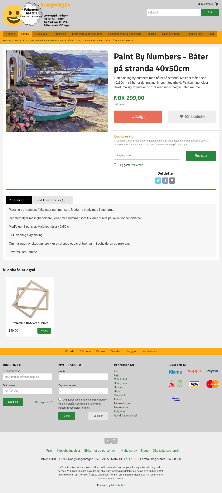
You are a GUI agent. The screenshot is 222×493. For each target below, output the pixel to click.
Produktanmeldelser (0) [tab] (50, 200)
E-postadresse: (67, 385)
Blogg (145, 450)
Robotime (119, 411)
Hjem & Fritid (194, 33)
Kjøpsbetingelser (68, 450)
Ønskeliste (192, 116)
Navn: (61, 371)
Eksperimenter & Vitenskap (124, 33)
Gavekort (116, 351)
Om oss (100, 351)
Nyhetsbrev (129, 450)
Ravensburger (122, 403)
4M (116, 371)
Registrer (201, 155)
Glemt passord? (44, 402)
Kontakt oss (150, 351)
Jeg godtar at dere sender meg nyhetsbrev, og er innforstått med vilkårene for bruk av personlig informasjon (82, 403)
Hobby (25, 33)
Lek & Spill (41, 33)
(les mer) (85, 407)
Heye (117, 391)
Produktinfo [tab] (16, 200)
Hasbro (118, 387)
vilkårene (137, 165)
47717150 (130, 459)
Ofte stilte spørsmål (165, 450)
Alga (116, 375)
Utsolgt (138, 116)
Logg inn (132, 351)
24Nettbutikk (118, 485)
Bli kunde (85, 351)
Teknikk (151, 33)
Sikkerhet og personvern (100, 450)
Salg (211, 33)
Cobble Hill (120, 379)
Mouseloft (120, 395)
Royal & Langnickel (125, 415)
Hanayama (120, 383)
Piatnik (118, 399)
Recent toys (121, 407)
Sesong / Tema (171, 33)
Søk (210, 12)
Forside (10, 33)
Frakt (49, 450)
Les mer (98, 415)
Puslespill (60, 33)
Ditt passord (10, 385)
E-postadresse (11, 371)
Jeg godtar (125, 165)
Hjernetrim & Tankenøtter (87, 33)
